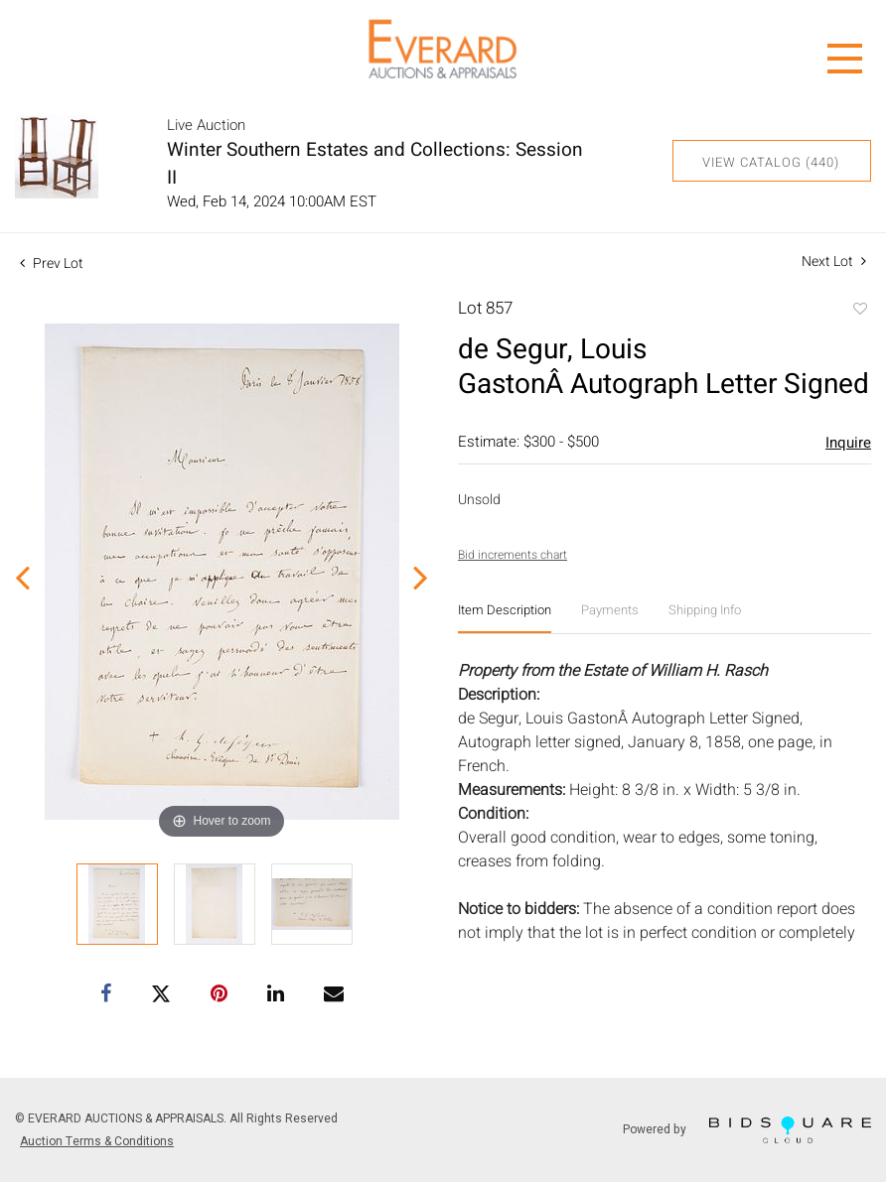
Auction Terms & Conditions (97, 1141)
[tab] (504, 617)
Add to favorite (859, 311)
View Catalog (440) (770, 162)
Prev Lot (51, 263)
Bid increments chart (512, 555)
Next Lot (834, 261)
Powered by (747, 1129)
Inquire (848, 443)
